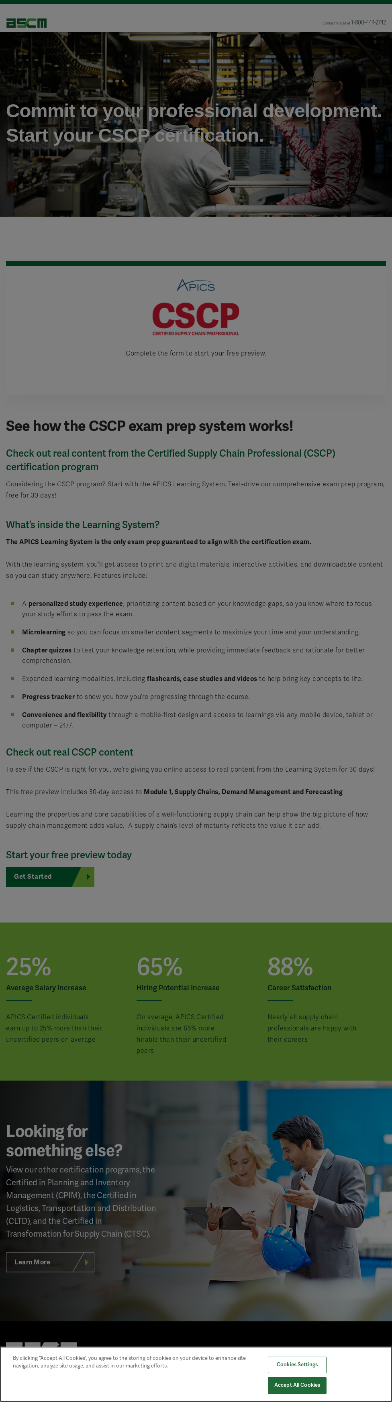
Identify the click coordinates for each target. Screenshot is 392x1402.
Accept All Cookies (297, 1385)
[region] (196, 1374)
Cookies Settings (297, 1364)
